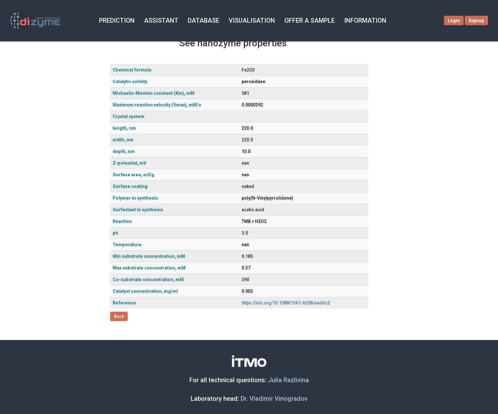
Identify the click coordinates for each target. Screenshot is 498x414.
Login (454, 20)
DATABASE (197, 20)
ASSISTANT (155, 20)
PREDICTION (111, 20)
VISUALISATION (245, 20)
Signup (477, 20)
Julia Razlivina (288, 380)
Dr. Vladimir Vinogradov (274, 398)
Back (119, 316)
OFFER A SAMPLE (303, 20)
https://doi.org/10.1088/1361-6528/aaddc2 (286, 302)
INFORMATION (358, 20)
